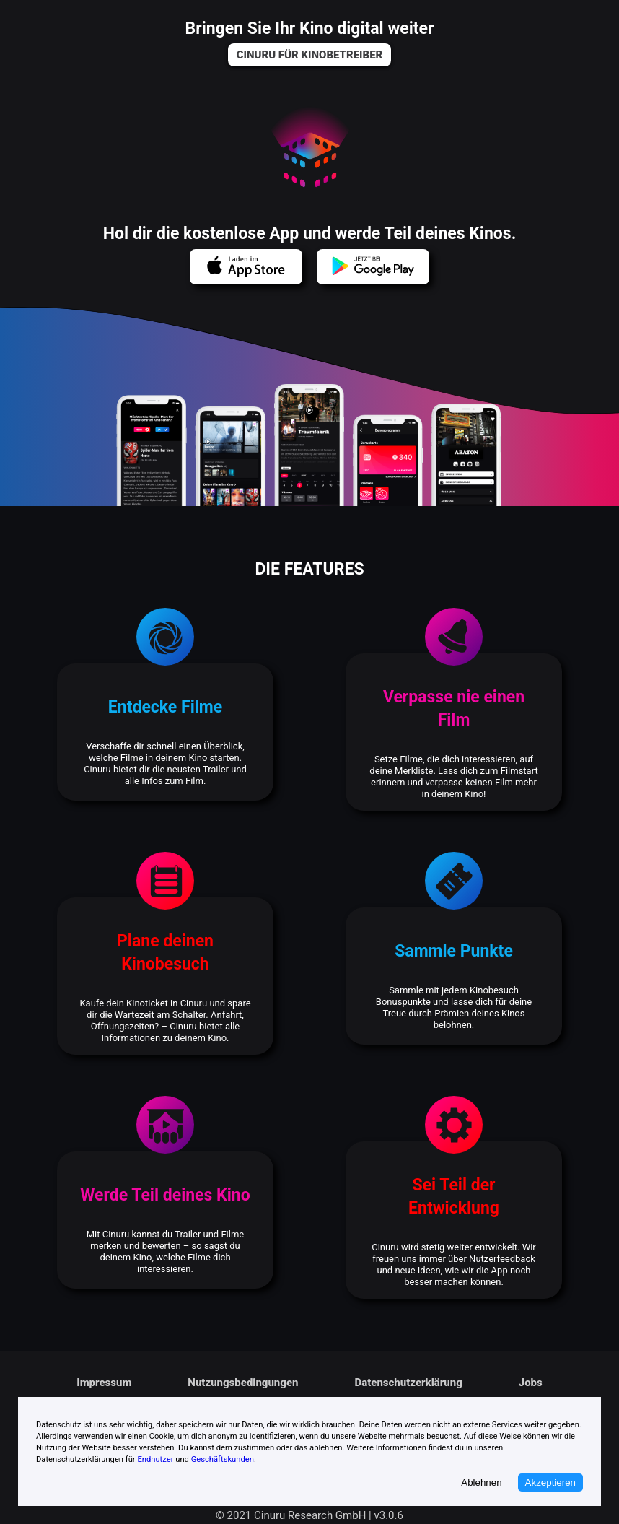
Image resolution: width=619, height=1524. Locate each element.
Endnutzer (155, 1459)
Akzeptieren (550, 1482)
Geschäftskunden (222, 1459)
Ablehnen (481, 1482)
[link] (310, 54)
